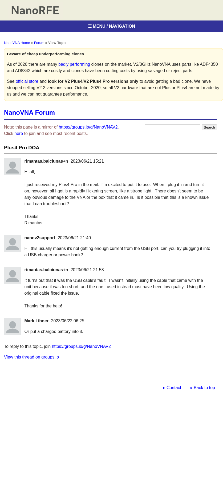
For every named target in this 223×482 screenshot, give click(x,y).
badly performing (74, 64)
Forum (39, 43)
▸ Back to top (202, 387)
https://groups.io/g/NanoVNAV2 (88, 127)
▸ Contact (172, 387)
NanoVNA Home (17, 43)
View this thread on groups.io (31, 357)
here (18, 133)
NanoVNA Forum (29, 112)
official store (27, 81)
